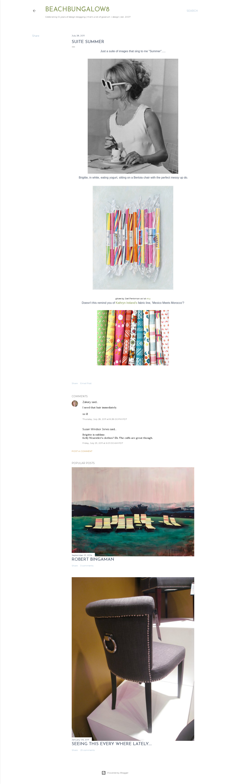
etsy (149, 298)
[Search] (192, 10)
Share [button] (35, 35)
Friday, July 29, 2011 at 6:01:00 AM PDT (102, 443)
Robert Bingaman (93, 559)
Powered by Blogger (115, 773)
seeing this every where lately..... (112, 744)
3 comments (86, 565)
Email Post (86, 383)
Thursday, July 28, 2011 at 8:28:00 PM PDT (104, 419)
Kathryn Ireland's (126, 302)
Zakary (86, 402)
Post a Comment (82, 451)
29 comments (87, 750)
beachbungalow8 (77, 9)
